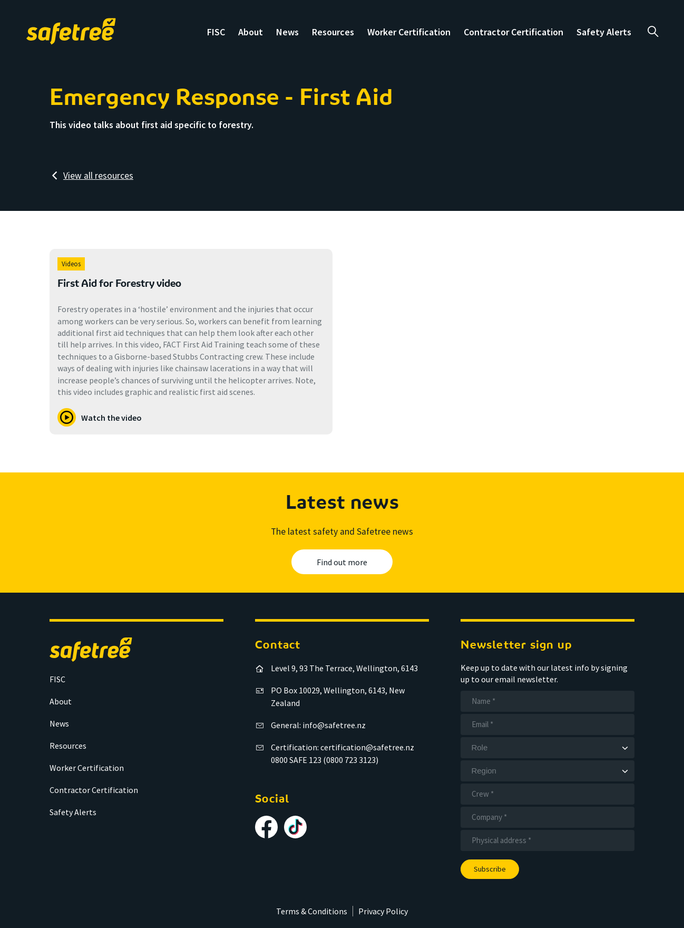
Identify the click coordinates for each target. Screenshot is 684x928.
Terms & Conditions (311, 911)
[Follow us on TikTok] (295, 827)
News (287, 32)
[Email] (547, 724)
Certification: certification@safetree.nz (342, 747)
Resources (333, 32)
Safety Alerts (603, 32)
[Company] (547, 817)
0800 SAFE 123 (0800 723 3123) (324, 760)
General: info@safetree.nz (318, 725)
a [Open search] (653, 31)
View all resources (98, 175)
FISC (216, 32)
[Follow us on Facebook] (266, 827)
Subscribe (490, 869)
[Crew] (547, 794)
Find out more (342, 562)
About (250, 32)
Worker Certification (409, 32)
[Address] (547, 840)
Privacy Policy (383, 911)
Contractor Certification (513, 32)
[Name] (547, 701)
